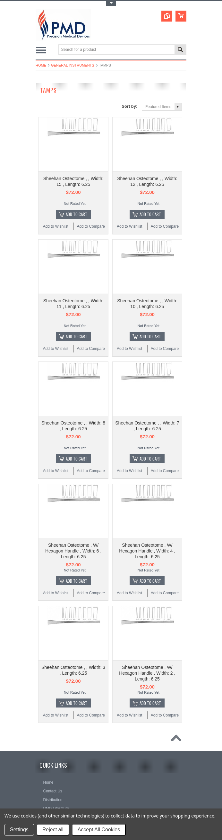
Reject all (53, 829)
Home (41, 65)
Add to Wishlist (55, 192)
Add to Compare (91, 192)
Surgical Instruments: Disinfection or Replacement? (94, 702)
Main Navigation (41, 50)
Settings (19, 829)
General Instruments (72, 65)
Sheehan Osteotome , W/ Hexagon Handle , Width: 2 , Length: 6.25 (147, 502)
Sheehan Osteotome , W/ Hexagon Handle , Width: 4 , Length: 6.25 (147, 414)
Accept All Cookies (99, 829)
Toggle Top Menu (111, 3)
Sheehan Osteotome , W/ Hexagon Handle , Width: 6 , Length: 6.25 (73, 414)
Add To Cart (76, 180)
